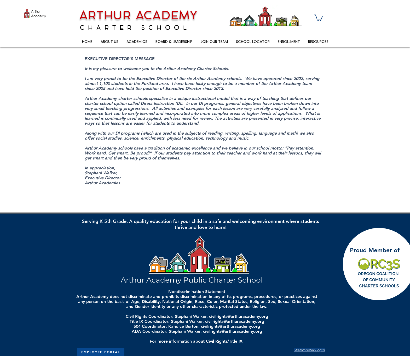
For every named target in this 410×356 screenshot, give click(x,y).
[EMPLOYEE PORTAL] (100, 352)
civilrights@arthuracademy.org (238, 316)
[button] (318, 17)
